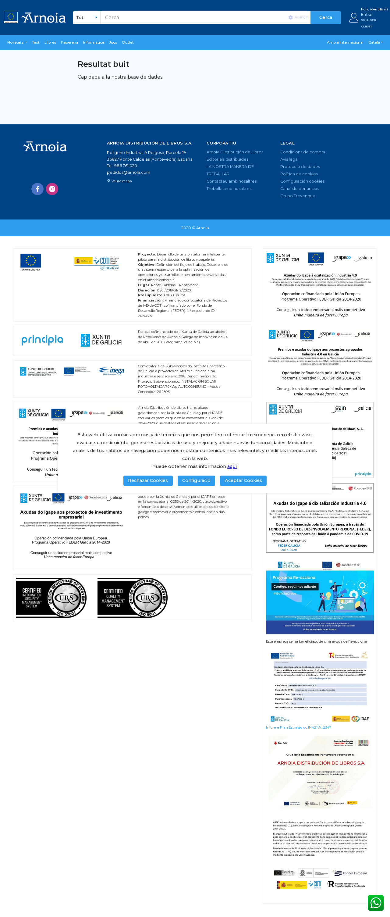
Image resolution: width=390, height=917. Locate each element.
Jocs (113, 42)
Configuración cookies (302, 181)
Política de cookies (299, 174)
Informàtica (93, 42)
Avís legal (289, 159)
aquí (232, 466)
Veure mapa (119, 181)
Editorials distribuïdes (227, 159)
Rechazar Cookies (148, 480)
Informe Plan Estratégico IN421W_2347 (298, 727)
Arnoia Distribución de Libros (235, 152)
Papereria (69, 42)
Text (36, 42)
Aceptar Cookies (243, 480)
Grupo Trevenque (297, 196)
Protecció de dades (300, 166)
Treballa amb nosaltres (229, 188)
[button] (17, 42)
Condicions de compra (302, 152)
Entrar (367, 14)
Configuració (196, 480)
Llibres (50, 42)
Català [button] (374, 42)
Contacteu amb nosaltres (232, 181)
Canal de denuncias (299, 188)
